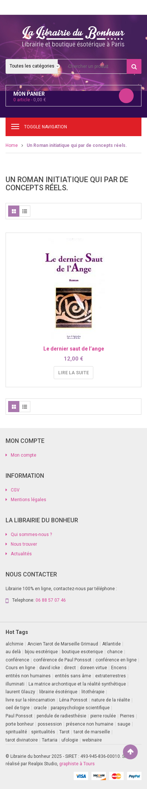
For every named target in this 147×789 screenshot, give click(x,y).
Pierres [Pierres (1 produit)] (127, 716)
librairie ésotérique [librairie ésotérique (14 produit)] (58, 691)
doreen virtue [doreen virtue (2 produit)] (93, 667)
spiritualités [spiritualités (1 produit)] (43, 731)
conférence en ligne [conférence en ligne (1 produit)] (116, 660)
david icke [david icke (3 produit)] (49, 667)
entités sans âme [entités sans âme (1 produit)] (73, 675)
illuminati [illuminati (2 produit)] (15, 684)
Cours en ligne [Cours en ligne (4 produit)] (20, 667)
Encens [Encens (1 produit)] (119, 667)
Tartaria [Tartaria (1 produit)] (49, 740)
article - (29, 99)
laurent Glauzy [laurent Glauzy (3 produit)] (20, 691)
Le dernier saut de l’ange (73, 349)
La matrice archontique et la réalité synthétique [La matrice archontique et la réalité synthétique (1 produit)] (77, 684)
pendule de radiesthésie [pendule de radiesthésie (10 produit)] (61, 716)
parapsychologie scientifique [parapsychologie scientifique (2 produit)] (80, 707)
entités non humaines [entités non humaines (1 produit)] (28, 675)
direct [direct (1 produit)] (70, 667)
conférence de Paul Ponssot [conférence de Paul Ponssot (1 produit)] (62, 660)
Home (12, 145)
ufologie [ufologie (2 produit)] (69, 740)
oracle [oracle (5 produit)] (40, 707)
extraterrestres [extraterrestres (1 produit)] (110, 675)
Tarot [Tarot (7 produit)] (64, 731)
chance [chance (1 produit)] (115, 651)
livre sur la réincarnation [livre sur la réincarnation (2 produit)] (30, 700)
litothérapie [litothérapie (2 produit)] (92, 691)
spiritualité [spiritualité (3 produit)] (16, 731)
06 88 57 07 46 (51, 600)
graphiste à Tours (77, 763)
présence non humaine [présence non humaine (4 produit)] (89, 724)
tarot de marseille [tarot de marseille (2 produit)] (92, 731)
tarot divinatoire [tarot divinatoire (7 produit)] (22, 740)
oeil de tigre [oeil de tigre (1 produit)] (18, 707)
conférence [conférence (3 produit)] (17, 660)
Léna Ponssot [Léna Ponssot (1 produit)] (73, 700)
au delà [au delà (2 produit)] (13, 651)
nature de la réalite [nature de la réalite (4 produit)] (110, 700)
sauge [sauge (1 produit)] (123, 724)
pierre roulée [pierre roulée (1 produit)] (103, 716)
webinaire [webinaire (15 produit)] (92, 740)
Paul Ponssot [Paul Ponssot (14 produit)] (19, 716)
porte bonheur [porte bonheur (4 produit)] (20, 724)
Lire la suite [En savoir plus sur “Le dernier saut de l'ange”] (73, 372)
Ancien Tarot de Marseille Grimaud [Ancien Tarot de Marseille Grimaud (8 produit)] (62, 644)
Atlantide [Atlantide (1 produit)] (111, 644)
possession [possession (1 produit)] (50, 724)
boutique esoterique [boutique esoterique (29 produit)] (82, 651)
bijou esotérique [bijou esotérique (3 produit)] (41, 651)
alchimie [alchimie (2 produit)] (14, 644)
